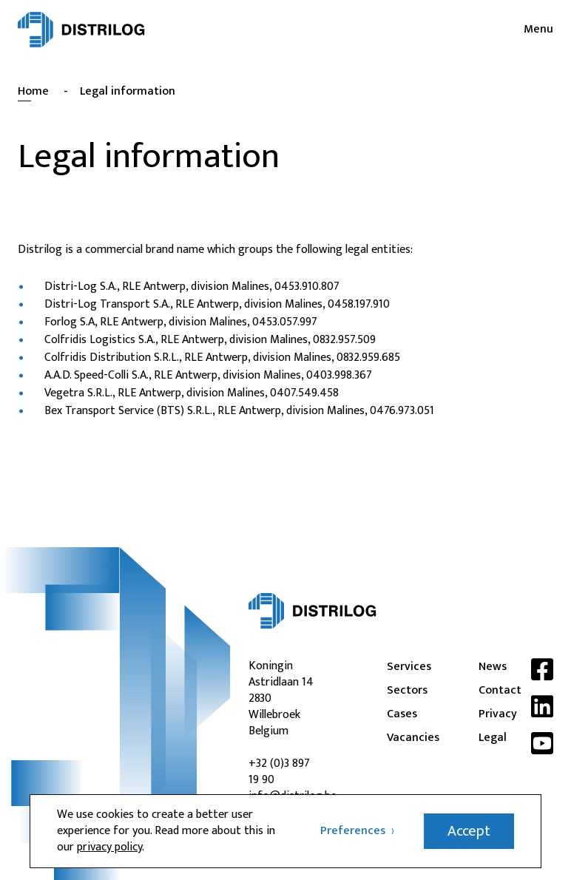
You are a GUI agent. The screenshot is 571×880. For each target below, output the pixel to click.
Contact (493, 691)
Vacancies (401, 738)
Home (33, 91)
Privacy (493, 714)
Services (401, 667)
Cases (401, 714)
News (493, 667)
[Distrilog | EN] (81, 29)
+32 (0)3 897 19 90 (279, 772)
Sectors (401, 691)
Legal (493, 738)
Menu (538, 29)
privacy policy (109, 847)
